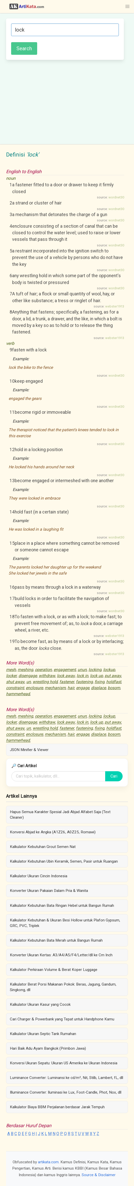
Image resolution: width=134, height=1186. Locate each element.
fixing (99, 681)
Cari (113, 776)
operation (43, 669)
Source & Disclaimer (99, 1175)
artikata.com (48, 1162)
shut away (15, 681)
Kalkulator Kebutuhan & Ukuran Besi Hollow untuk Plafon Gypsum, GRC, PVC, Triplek (65, 923)
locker (11, 675)
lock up (96, 675)
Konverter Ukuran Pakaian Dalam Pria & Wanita (49, 890)
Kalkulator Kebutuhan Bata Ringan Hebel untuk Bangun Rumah (62, 905)
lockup (109, 669)
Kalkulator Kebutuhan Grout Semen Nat (43, 846)
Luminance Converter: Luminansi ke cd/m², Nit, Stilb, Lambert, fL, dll (66, 1077)
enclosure (34, 687)
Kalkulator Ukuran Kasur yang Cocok (40, 1004)
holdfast (113, 681)
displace (98, 687)
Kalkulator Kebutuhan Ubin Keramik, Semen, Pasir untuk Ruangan (64, 861)
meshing (25, 669)
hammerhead (18, 693)
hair (71, 687)
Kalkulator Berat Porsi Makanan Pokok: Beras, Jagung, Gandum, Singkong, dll (63, 987)
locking (94, 669)
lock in (82, 675)
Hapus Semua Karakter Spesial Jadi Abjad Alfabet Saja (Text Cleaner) (60, 815)
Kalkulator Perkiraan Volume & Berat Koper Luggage (53, 969)
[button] (127, 6)
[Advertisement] (65, 101)
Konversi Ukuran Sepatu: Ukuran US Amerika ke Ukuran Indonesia (63, 1063)
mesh (11, 669)
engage (82, 687)
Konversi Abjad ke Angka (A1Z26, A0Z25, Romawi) (53, 832)
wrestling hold (45, 681)
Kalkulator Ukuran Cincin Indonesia (38, 876)
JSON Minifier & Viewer (29, 749)
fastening (84, 681)
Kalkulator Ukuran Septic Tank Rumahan (43, 1034)
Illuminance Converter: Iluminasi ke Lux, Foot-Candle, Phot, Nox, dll (65, 1092)
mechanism (55, 687)
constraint (15, 687)
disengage (27, 675)
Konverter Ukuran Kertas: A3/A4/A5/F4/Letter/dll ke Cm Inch (61, 955)
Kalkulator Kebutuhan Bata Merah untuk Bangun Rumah (56, 940)
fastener (66, 681)
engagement (65, 669)
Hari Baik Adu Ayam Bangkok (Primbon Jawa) (48, 1048)
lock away (66, 675)
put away (113, 675)
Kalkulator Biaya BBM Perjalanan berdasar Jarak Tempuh (57, 1107)
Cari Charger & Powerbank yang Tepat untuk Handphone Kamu (62, 1019)
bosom (114, 687)
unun (82, 669)
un (28, 681)
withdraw (47, 675)
